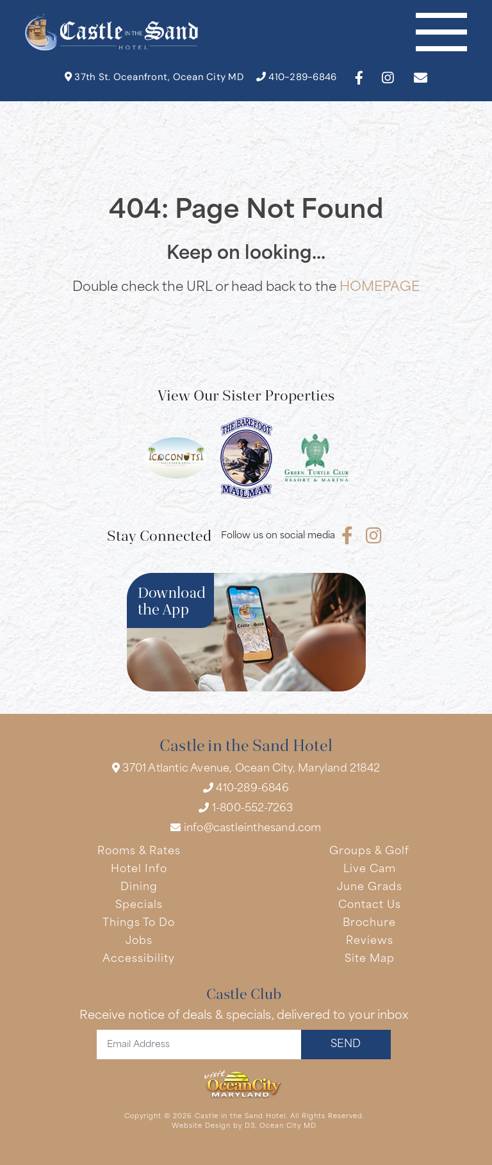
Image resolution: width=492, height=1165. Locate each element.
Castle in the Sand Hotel (240, 1116)
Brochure (369, 923)
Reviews (369, 941)
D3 (250, 1126)
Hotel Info (139, 869)
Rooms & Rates (139, 852)
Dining (139, 887)
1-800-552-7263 (246, 808)
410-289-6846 (296, 77)
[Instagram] (387, 78)
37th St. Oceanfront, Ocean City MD (154, 77)
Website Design (201, 1126)
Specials (139, 905)
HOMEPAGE (380, 287)
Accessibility (138, 959)
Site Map (370, 959)
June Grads (369, 887)
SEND (346, 1044)
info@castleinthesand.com (245, 828)
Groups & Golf (369, 852)
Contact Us (369, 905)
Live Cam (369, 869)
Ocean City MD (287, 1126)
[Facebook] (359, 78)
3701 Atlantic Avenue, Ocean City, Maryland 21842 (246, 768)
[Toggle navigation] (441, 32)
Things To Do (138, 923)
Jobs (139, 941)
